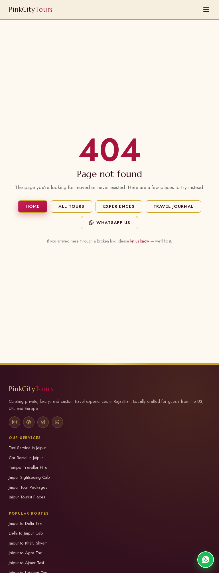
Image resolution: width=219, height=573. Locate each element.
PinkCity (31, 389)
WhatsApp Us (109, 222)
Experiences (119, 206)
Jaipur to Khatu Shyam (28, 543)
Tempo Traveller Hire (28, 467)
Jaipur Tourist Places (27, 497)
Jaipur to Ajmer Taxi (26, 563)
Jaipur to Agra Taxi (25, 553)
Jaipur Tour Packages (28, 487)
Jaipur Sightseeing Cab (29, 477)
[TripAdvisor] (43, 422)
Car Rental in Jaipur (26, 458)
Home (33, 206)
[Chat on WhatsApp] (205, 559)
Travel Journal (173, 206)
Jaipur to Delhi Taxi (25, 523)
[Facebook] (29, 422)
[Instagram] (14, 422)
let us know (139, 241)
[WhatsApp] (57, 422)
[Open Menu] (206, 9)
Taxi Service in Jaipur (27, 448)
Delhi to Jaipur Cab (26, 533)
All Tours (71, 206)
